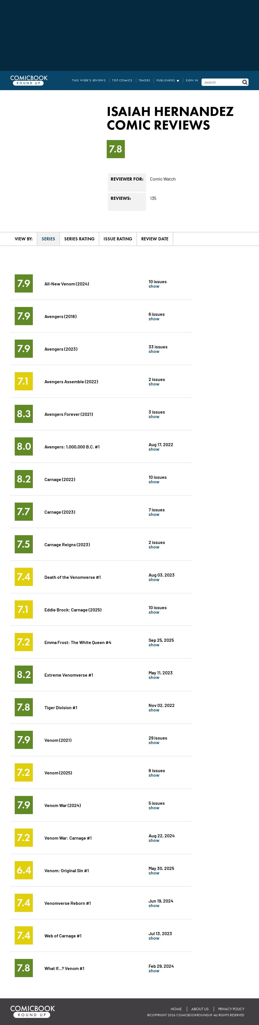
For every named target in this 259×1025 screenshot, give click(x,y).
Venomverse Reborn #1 (67, 903)
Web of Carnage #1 (63, 935)
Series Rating (79, 239)
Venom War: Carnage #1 (68, 837)
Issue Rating (118, 239)
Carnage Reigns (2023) (67, 544)
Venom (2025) (58, 772)
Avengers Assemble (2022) (71, 381)
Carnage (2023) (59, 511)
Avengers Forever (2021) (68, 414)
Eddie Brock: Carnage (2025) (72, 609)
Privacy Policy (231, 1009)
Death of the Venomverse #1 (72, 577)
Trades (144, 80)
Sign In (192, 80)
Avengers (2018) (60, 316)
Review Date (154, 239)
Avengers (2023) (60, 348)
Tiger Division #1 (60, 707)
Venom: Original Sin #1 (66, 870)
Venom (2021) (57, 740)
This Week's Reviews (89, 80)
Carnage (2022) (59, 479)
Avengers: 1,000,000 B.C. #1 (72, 446)
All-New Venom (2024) (66, 283)
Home (176, 1009)
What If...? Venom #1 (64, 968)
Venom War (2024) (62, 805)
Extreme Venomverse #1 (68, 674)
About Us (200, 1009)
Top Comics (122, 80)
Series (48, 239)
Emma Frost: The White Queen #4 (77, 642)
